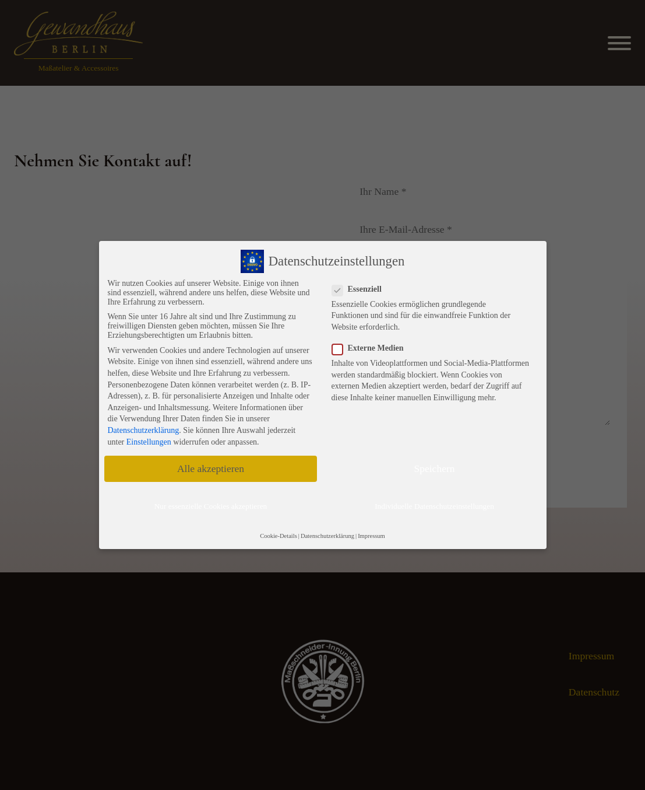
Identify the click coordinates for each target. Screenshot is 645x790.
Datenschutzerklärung (143, 430)
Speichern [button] (434, 468)
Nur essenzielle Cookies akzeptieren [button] (210, 506)
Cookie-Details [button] (278, 536)
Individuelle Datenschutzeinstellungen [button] (434, 506)
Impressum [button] (371, 536)
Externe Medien (371, 348)
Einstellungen (148, 442)
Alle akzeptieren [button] (210, 468)
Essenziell (360, 289)
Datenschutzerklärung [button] (327, 536)
